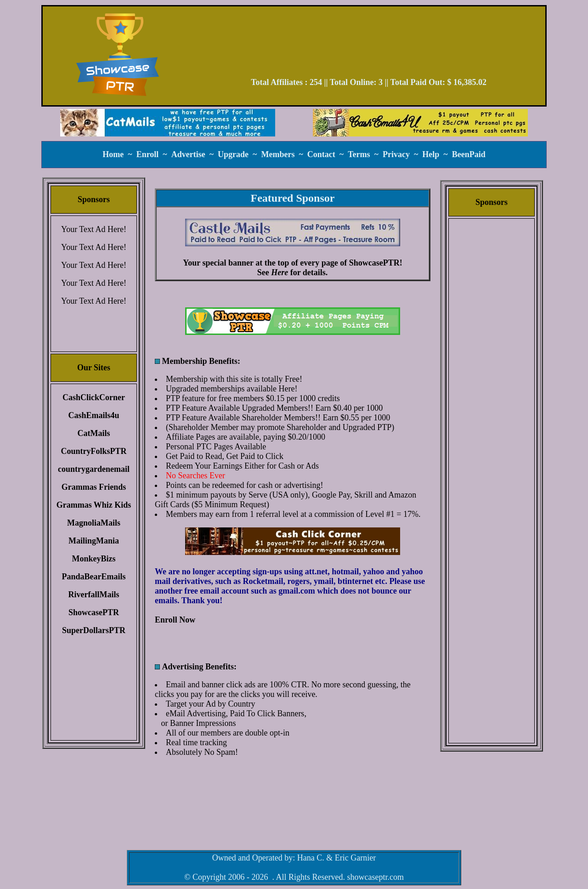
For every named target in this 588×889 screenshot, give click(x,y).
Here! (287, 388)
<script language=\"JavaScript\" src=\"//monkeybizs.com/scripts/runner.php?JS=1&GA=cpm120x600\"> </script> (491, 365)
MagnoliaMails (93, 522)
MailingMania (93, 540)
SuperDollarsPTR (93, 630)
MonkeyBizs (93, 558)
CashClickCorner (93, 397)
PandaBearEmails (93, 576)
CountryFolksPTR (93, 451)
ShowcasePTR (93, 612)
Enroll (147, 154)
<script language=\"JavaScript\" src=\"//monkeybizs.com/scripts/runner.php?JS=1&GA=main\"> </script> (292, 321)
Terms (359, 154)
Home (113, 154)
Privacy (396, 154)
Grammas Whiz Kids (94, 505)
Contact (321, 154)
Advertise (188, 154)
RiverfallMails (93, 594)
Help (430, 154)
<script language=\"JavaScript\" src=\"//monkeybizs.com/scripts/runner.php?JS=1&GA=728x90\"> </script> (369, 45)
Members (277, 154)
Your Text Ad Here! (93, 229)
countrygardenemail (94, 469)
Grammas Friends (94, 487)
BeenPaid (469, 154)
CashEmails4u (93, 415)
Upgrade (233, 154)
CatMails (94, 433)
